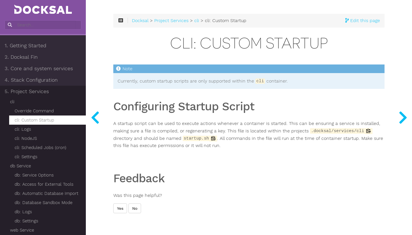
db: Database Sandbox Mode (43, 202)
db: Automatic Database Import (46, 193)
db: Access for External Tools (44, 184)
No (134, 208)
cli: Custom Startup (34, 120)
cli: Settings (26, 156)
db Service (20, 166)
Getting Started (25, 45)
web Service (22, 230)
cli (12, 101)
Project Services (27, 91)
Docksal (140, 20)
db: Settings (26, 221)
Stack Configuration (31, 80)
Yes (120, 208)
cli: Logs (23, 129)
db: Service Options (34, 175)
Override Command (34, 110)
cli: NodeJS (26, 138)
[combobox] (42, 25)
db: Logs (23, 211)
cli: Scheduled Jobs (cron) (40, 147)
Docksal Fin (21, 57)
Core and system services (39, 68)
